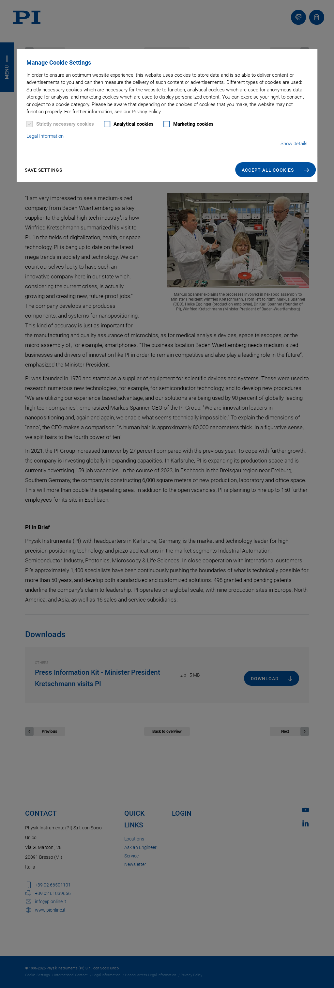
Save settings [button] (43, 170)
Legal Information (45, 136)
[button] (275, 169)
